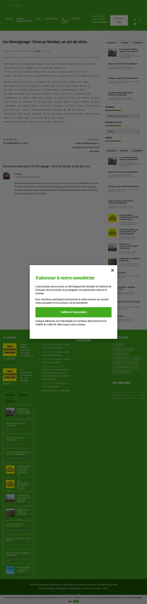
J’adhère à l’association (73, 312)
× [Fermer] (112, 270)
